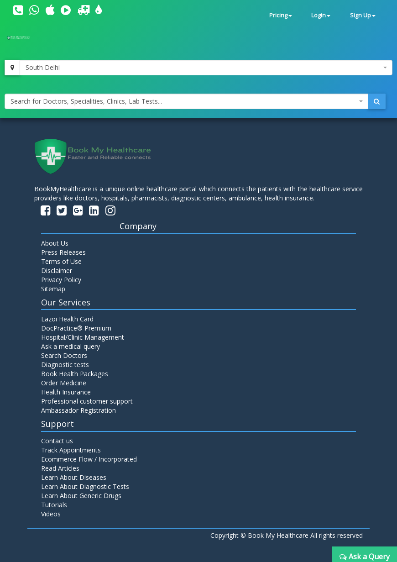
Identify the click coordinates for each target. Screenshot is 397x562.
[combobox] (206, 67)
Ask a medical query (70, 346)
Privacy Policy (61, 279)
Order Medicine (63, 382)
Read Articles (60, 468)
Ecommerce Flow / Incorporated (89, 459)
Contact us (57, 440)
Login (320, 15)
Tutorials (54, 504)
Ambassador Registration (78, 410)
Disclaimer (56, 270)
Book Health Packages (74, 373)
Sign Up (363, 15)
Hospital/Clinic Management (82, 337)
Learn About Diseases (73, 477)
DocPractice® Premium (76, 328)
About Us (54, 243)
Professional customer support (87, 401)
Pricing (280, 15)
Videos (51, 513)
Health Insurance (66, 392)
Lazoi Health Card (67, 319)
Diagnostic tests (65, 364)
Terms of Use (61, 261)
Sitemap (53, 288)
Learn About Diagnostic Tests (85, 486)
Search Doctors (64, 355)
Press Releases (63, 252)
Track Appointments (71, 450)
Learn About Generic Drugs (81, 495)
